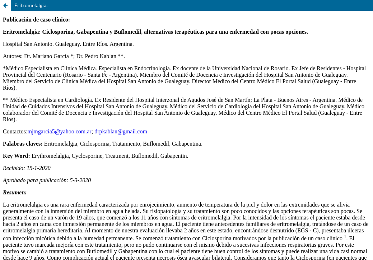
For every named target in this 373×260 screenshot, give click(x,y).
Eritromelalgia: (31, 5)
